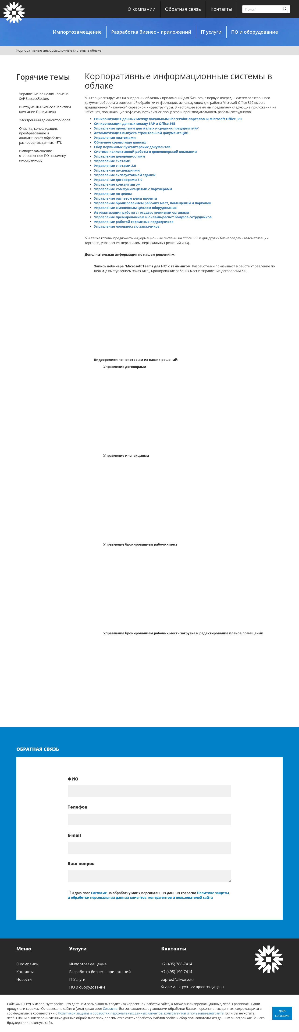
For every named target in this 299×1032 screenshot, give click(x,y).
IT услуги (211, 32)
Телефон (77, 807)
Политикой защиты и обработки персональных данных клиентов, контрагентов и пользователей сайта (141, 1013)
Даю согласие (282, 1013)
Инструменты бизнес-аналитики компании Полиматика (45, 109)
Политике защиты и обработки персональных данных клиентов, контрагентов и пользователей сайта (148, 895)
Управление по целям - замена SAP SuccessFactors (43, 96)
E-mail (74, 835)
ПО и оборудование (254, 32)
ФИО (73, 779)
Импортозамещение (77, 32)
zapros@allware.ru (177, 979)
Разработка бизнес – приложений (151, 32)
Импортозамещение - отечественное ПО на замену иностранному (42, 155)
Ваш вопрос (81, 863)
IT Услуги (77, 979)
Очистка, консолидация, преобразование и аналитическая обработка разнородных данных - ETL (40, 135)
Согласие (110, 1008)
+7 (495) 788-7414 (176, 964)
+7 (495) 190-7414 (176, 971)
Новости (24, 979)
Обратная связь (183, 9)
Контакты (221, 9)
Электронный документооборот (44, 120)
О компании (141, 9)
